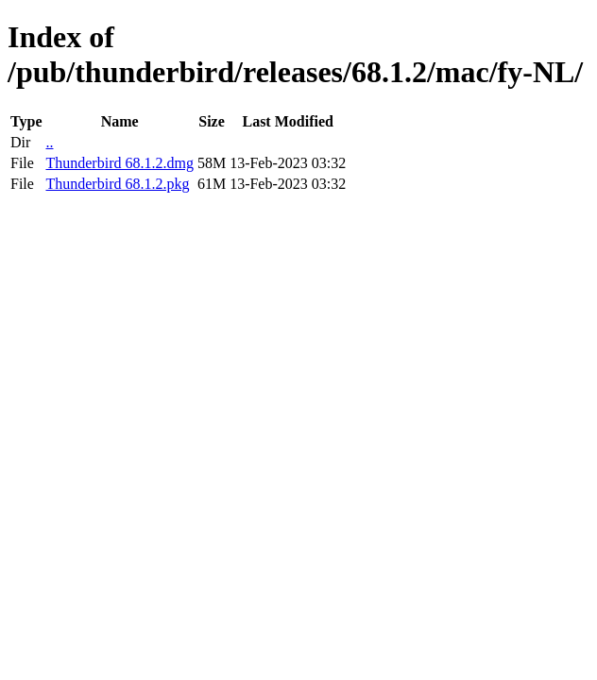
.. (49, 142)
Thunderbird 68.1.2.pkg (117, 184)
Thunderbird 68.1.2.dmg (119, 163)
